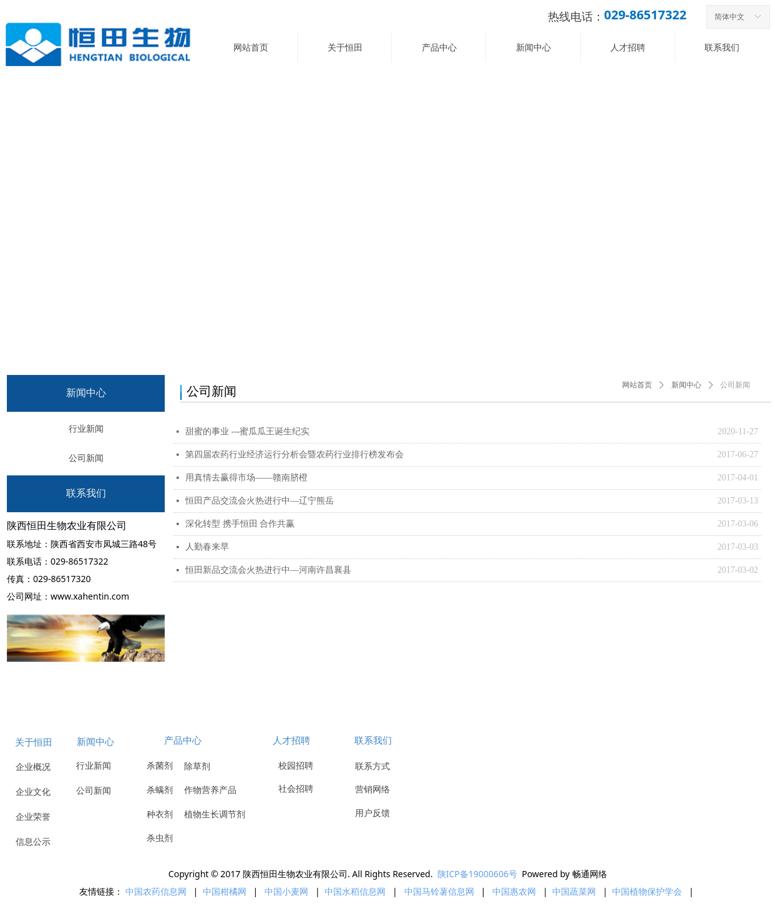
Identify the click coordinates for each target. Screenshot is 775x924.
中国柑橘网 (224, 891)
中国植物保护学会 (648, 891)
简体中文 (729, 16)
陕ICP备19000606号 (477, 874)
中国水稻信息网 (355, 891)
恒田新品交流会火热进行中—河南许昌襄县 (268, 570)
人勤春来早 (207, 547)
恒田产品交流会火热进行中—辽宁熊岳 (259, 500)
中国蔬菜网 (574, 891)
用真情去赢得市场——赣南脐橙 (246, 477)
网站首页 (637, 385)
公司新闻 (735, 385)
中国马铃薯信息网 (439, 891)
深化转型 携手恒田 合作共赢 (240, 523)
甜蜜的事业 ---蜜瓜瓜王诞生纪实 (247, 431)
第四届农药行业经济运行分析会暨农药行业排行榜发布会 (294, 454)
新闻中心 (686, 385)
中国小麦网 (287, 891)
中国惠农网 (514, 891)
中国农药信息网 (156, 891)
